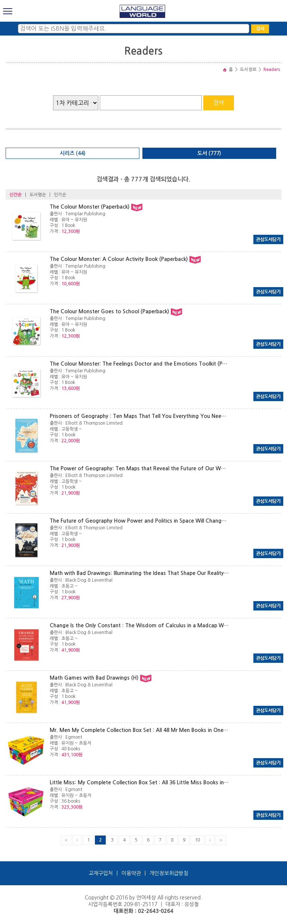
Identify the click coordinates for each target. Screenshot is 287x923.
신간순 (15, 195)
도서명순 (38, 195)
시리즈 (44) (73, 153)
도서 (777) (209, 153)
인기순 (60, 195)
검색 (260, 29)
